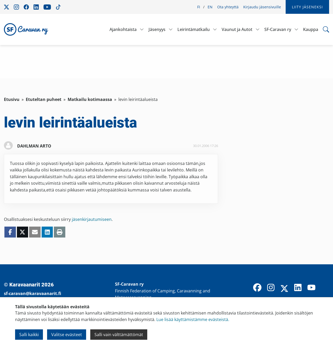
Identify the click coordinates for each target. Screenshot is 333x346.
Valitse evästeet (66, 334)
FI (198, 6)
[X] (284, 289)
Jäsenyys (157, 29)
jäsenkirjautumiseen (92, 219)
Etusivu (12, 99)
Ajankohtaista (123, 29)
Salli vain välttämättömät (118, 334)
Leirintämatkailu (193, 29)
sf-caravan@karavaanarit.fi (32, 293)
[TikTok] (325, 287)
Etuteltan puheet (43, 99)
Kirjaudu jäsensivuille (262, 6)
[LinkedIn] (298, 287)
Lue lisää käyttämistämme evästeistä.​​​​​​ (192, 319)
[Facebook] (257, 287)
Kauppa (310, 29)
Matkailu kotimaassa (90, 99)
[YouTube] (311, 287)
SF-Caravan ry (277, 29)
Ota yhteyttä (228, 6)
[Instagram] (271, 287)
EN (210, 6)
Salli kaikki (29, 334)
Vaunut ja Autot (237, 29)
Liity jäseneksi (307, 6)
